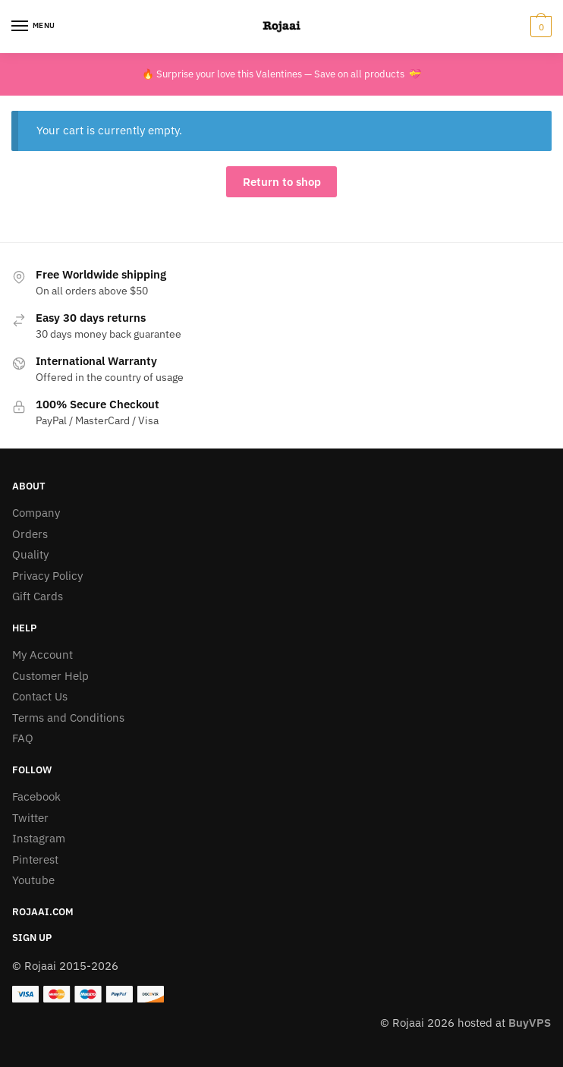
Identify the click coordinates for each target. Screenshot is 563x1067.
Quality (30, 554)
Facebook (36, 796)
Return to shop (282, 182)
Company (36, 512)
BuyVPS (529, 1022)
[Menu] (34, 26)
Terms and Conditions (68, 717)
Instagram (38, 838)
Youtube (33, 880)
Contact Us (40, 696)
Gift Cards (37, 596)
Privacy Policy (47, 575)
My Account (42, 654)
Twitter (30, 817)
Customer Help (50, 676)
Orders (30, 534)
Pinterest (35, 859)
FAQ (22, 738)
